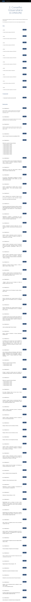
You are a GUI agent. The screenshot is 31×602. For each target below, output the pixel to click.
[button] (1, 1)
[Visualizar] (24, 30)
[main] (15, 10)
